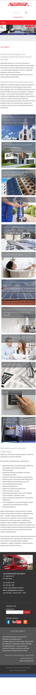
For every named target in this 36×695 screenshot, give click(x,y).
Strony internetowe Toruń (18, 670)
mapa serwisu (18, 17)
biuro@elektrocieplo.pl (16, 588)
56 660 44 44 (10, 582)
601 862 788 (10, 585)
